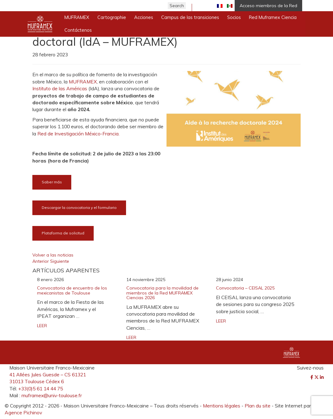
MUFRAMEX (83, 81)
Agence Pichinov (23, 412)
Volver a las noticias (52, 255)
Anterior (41, 261)
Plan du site (257, 406)
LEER (42, 325)
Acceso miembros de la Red (268, 5)
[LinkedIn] (322, 377)
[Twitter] (317, 377)
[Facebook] (312, 377)
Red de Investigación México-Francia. (78, 133)
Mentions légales (221, 406)
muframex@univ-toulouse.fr (51, 395)
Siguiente (59, 261)
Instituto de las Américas (59, 88)
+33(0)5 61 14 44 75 (40, 388)
